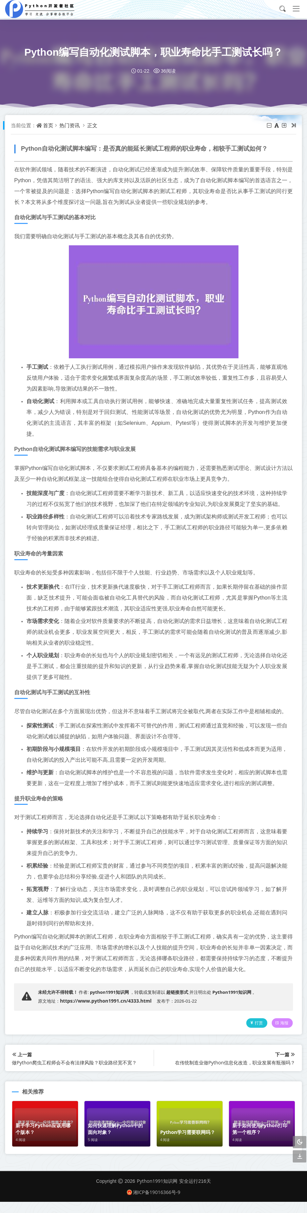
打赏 (255, 1034)
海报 (280, 1034)
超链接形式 (178, 1003)
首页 (49, 125)
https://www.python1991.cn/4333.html (107, 1011)
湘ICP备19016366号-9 (153, 1203)
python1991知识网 (110, 1003)
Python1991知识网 (232, 1003)
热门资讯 (70, 125)
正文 (93, 125)
